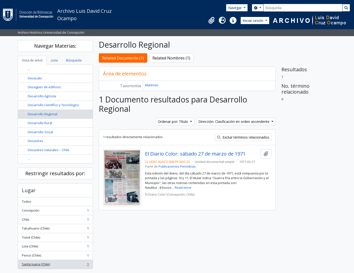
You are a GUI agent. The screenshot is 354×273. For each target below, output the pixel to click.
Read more (183, 187)
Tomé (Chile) (55, 238)
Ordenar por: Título (173, 121)
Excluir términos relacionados (243, 137)
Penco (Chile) (55, 256)
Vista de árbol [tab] (32, 60)
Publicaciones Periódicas (177, 166)
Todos (26, 201)
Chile (55, 220)
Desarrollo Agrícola (42, 96)
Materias (151, 85)
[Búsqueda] (302, 8)
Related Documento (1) (123, 58)
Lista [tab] (54, 60)
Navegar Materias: (55, 46)
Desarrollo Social (40, 132)
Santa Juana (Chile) (55, 265)
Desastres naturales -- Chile (48, 150)
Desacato (35, 78)
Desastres (35, 141)
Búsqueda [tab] (74, 60)
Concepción (55, 211)
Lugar (29, 190)
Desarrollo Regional (42, 114)
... (29, 69)
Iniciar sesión (253, 20)
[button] (211, 20)
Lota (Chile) (55, 247)
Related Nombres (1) (171, 58)
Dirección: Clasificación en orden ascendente (234, 121)
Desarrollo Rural (40, 123)
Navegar (235, 7)
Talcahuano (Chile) (55, 229)
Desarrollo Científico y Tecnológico (53, 105)
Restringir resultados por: (55, 173)
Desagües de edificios (44, 87)
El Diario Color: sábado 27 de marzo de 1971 (195, 154)
